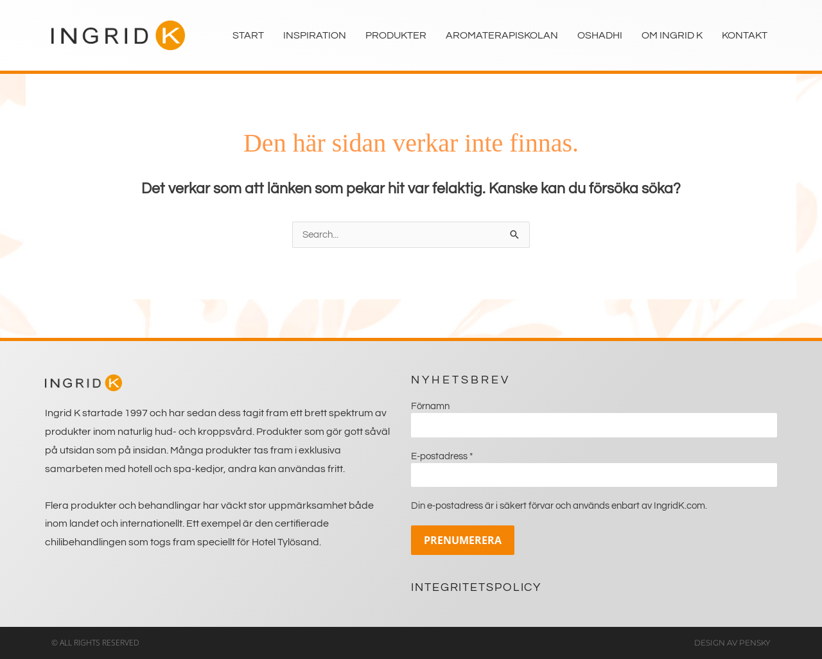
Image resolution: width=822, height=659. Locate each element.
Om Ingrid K (672, 35)
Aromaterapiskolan (502, 35)
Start (248, 35)
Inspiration (314, 35)
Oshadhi (599, 35)
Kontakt (744, 35)
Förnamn (430, 406)
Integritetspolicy (476, 587)
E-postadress (442, 456)
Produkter (395, 35)
